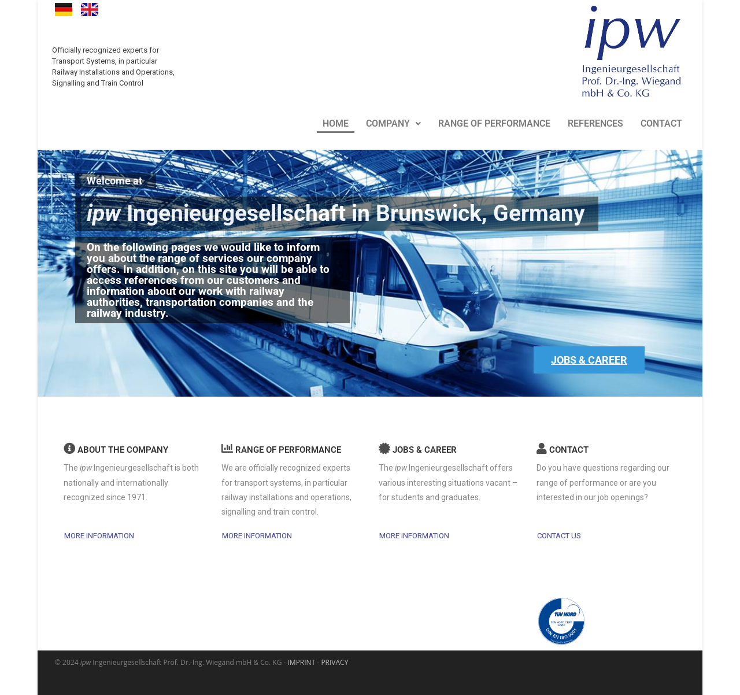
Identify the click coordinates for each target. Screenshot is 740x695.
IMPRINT (302, 662)
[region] (370, 269)
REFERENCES (595, 121)
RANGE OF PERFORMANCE (494, 121)
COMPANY (393, 121)
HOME (336, 121)
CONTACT (661, 121)
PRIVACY (334, 662)
